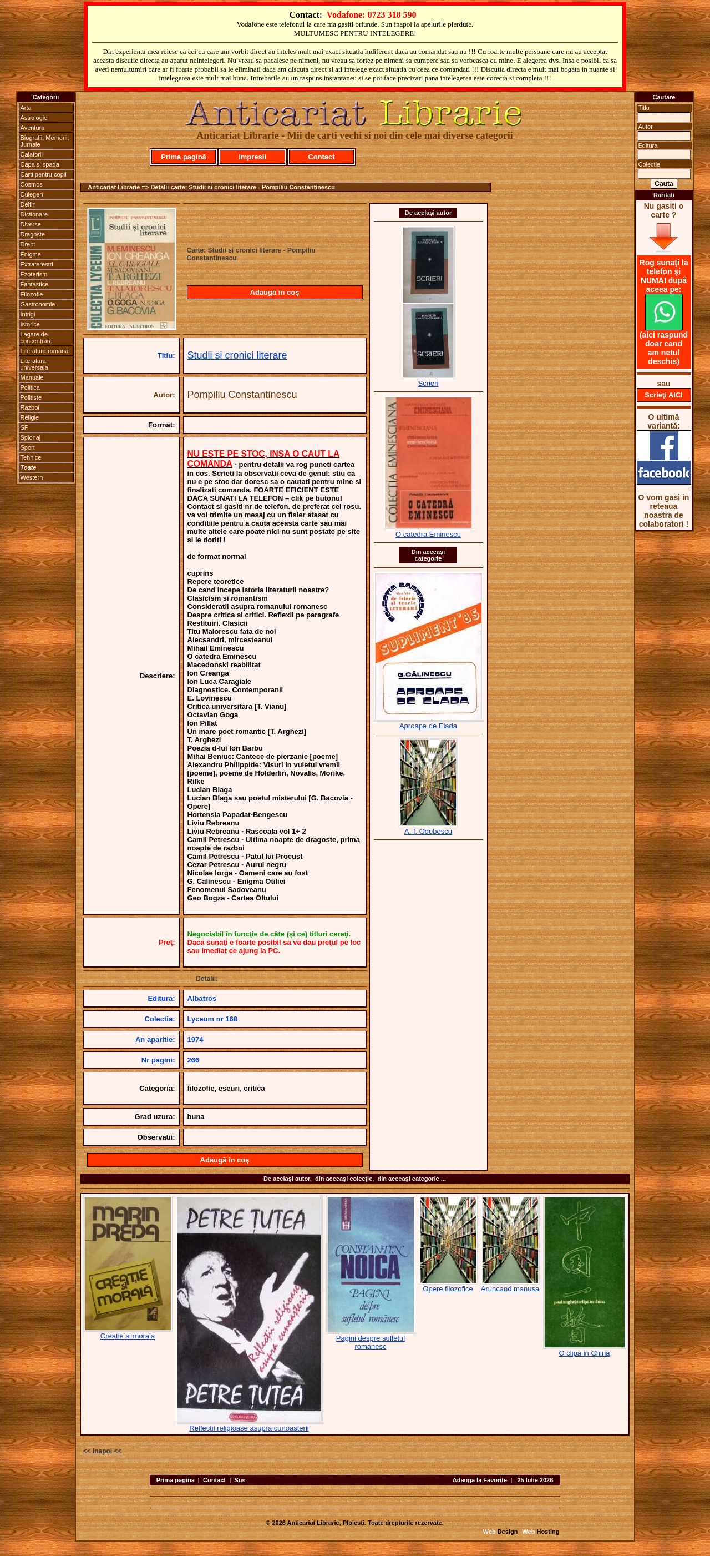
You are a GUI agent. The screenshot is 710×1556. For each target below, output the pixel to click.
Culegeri (32, 194)
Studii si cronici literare (237, 355)
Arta (26, 107)
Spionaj (31, 437)
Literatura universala (34, 364)
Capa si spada (40, 164)
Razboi (30, 407)
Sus (239, 1480)
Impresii (252, 157)
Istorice (30, 324)
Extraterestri (37, 264)
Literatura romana (45, 351)
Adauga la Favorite (480, 1480)
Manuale (32, 377)
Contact (321, 157)
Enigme (31, 254)
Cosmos (32, 184)
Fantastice (35, 284)
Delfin (28, 204)
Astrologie (34, 117)
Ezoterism (34, 274)
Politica (30, 387)
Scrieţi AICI (664, 395)
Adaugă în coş (275, 292)
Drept (28, 244)
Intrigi (28, 314)
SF (24, 427)
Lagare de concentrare (37, 337)
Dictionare (34, 214)
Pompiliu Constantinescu (242, 394)
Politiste (31, 397)
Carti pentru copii (44, 174)
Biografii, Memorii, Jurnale (45, 141)
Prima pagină (183, 157)
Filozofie (32, 294)
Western (32, 477)
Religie (30, 417)
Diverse (31, 224)
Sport (28, 447)
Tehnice (31, 457)
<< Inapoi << (102, 1451)
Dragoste (33, 234)
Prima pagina (175, 1480)
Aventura (33, 127)
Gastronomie (38, 304)
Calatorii (32, 154)
